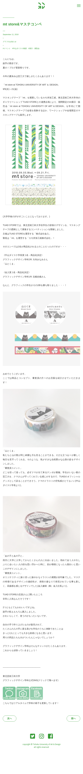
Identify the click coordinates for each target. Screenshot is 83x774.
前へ (73, 718)
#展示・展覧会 (33, 48)
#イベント (6, 48)
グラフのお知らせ (9, 42)
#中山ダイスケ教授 (19, 48)
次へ (9, 718)
